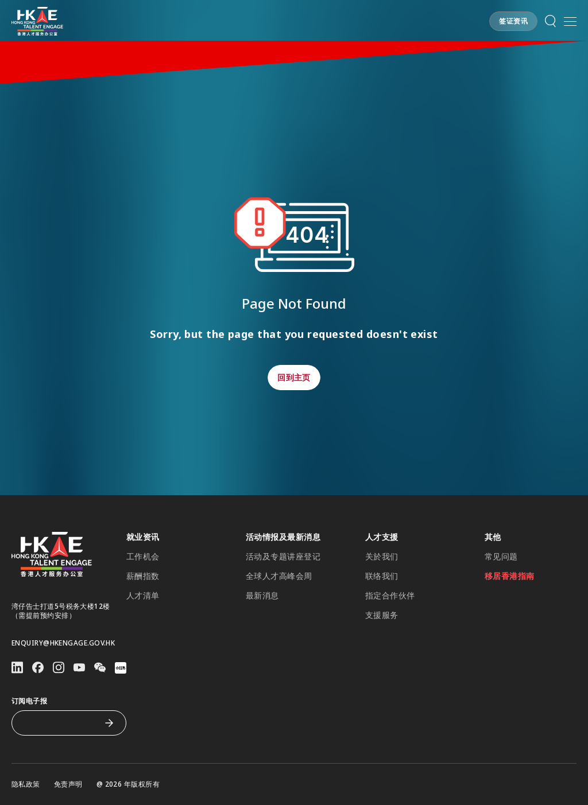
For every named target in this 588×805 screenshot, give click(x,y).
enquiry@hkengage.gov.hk (63, 643)
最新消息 (262, 595)
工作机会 (143, 556)
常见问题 (501, 556)
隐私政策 (25, 784)
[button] (513, 21)
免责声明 (68, 784)
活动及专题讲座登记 (283, 556)
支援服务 (382, 615)
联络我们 (382, 576)
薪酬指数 (143, 576)
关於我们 (382, 556)
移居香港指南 (510, 576)
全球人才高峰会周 (279, 576)
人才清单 (143, 595)
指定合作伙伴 (390, 595)
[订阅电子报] (60, 723)
